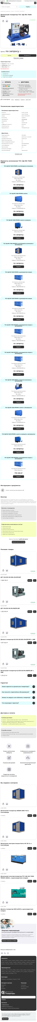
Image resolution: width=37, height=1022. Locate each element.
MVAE (25, 969)
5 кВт (2, 960)
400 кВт (28, 962)
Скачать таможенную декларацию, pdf (15, 490)
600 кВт (3, 963)
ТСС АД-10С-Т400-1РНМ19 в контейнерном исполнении (18, 166)
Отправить (3, 999)
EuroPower (30, 971)
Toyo (7, 971)
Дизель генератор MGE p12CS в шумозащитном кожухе (17, 910)
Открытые (23, 99)
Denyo (7, 973)
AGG (7, 969)
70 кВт (33, 960)
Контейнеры (9, 979)
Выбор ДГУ (3, 985)
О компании (23, 985)
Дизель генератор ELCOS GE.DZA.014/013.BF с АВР (18, 639)
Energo (28, 969)
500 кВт (32, 962)
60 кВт (29, 960)
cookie (27, 1014)
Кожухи (14, 979)
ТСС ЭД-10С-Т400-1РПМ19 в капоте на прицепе (18, 220)
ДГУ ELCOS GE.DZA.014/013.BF (11, 577)
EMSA (14, 969)
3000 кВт (31, 963)
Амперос (12, 973)
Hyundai (3, 973)
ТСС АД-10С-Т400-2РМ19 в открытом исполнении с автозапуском (18, 380)
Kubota (2, 971)
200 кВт (19, 962)
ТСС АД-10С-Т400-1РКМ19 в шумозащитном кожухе (18, 272)
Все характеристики (5, 68)
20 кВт (13, 960)
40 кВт (21, 960)
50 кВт (25, 960)
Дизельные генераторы (5, 11)
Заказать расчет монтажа (18, 542)
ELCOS (10, 969)
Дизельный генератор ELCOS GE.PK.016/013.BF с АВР (17, 671)
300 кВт (23, 962)
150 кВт (15, 962)
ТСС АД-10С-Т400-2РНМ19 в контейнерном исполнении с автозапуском (18, 244)
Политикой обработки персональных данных (11, 1015)
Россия (11, 75)
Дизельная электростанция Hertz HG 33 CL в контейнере (16, 844)
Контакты (3, 988)
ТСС (22, 971)
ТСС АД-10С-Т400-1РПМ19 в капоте (18, 193)
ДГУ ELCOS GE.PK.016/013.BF (10, 608)
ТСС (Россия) (24, 119)
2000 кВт (26, 963)
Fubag (13, 971)
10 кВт (12, 11)
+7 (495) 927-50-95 (5, 1004)
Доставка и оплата (25, 986)
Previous (11, 45)
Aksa (10, 971)
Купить (9, 55)
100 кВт (10, 962)
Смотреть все (18, 154)
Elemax (33, 969)
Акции (2, 986)
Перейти (18, 188)
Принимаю (5, 1018)
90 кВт (6, 962)
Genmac (3, 969)
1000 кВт (21, 963)
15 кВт (10, 960)
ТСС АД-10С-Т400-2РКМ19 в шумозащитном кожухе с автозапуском (19, 325)
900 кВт (16, 963)
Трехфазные (17, 99)
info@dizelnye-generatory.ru (7, 1006)
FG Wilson (18, 971)
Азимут (25, 971)
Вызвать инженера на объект (9, 940)
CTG (16, 973)
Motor (18, 969)
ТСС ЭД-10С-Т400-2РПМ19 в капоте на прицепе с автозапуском (18, 434)
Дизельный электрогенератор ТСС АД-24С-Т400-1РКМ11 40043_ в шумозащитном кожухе (17, 877)
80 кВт (2, 962)
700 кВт (7, 963)
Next (26, 45)
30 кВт (17, 960)
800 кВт (11, 963)
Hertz (21, 969)
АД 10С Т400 (28, 99)
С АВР (18, 979)
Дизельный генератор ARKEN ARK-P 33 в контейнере (15, 811)
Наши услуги (23, 988)
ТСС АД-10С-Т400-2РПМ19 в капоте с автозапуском (18, 407)
